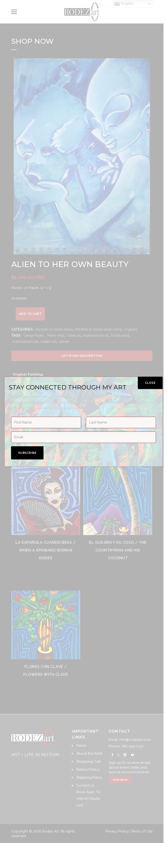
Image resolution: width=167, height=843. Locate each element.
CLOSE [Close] (150, 383)
